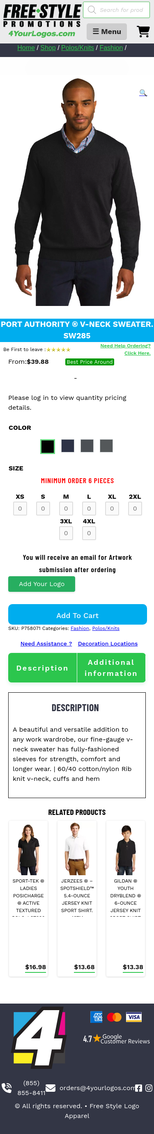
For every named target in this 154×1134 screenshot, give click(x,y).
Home (26, 47)
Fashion (111, 47)
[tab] (42, 668)
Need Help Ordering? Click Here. (126, 349)
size (16, 468)
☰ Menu (106, 31)
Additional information (111, 668)
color (20, 427)
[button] (143, 93)
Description (42, 668)
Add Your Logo (41, 584)
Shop (47, 47)
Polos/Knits (77, 47)
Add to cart (77, 615)
